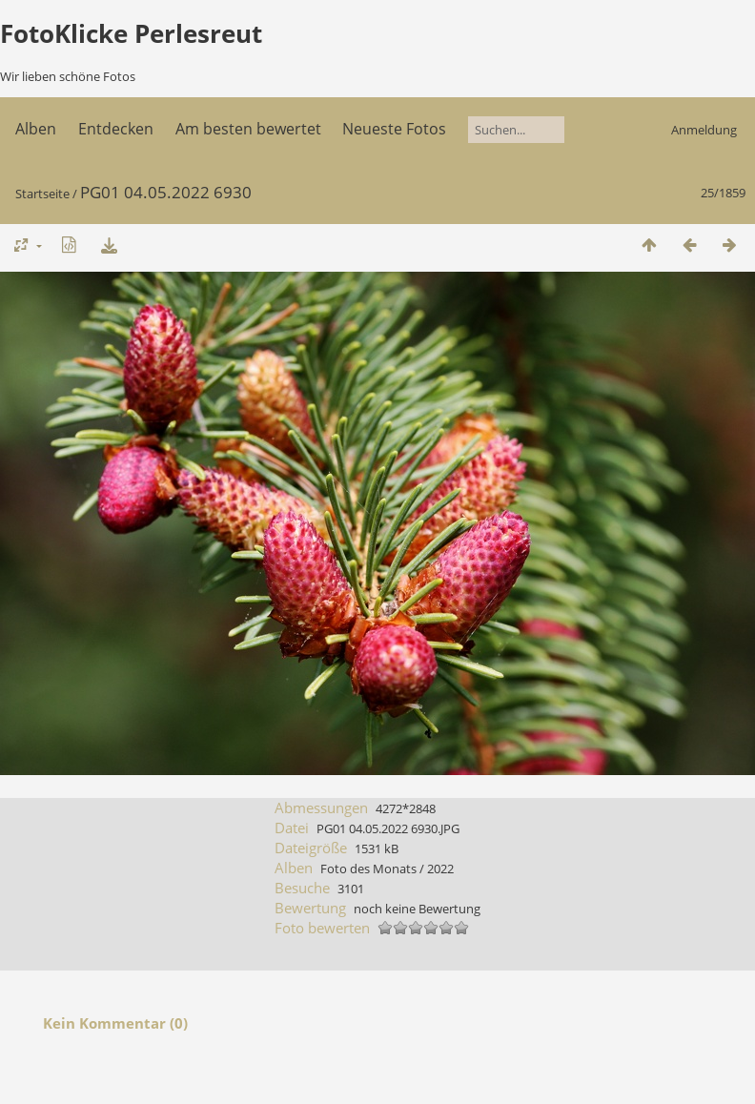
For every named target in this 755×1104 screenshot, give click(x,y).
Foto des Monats (368, 868)
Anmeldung (704, 129)
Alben (35, 128)
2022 (440, 868)
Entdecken (115, 128)
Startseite (42, 193)
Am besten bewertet (248, 128)
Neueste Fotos (394, 128)
